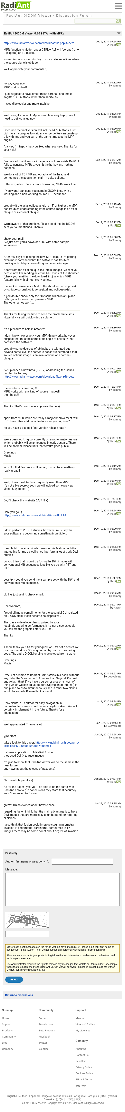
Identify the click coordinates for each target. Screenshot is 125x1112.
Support (6, 1030)
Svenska (49, 1105)
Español (34, 1102)
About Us (81, 1055)
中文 (78, 1105)
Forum (42, 1024)
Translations (46, 1030)
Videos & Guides (85, 1030)
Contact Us (82, 1061)
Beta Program (47, 1036)
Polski (66, 1102)
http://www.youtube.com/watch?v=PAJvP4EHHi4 (35, 515)
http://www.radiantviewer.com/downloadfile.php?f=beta (39, 43)
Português (79, 1102)
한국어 (60, 1105)
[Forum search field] (95, 21)
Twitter (43, 1048)
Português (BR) (96, 1102)
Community (9, 1042)
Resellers (81, 1067)
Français (46, 1102)
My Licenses (83, 1036)
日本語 (70, 1105)
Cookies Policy (84, 1079)
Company (7, 1055)
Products (7, 1036)
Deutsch (22, 1102)
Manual (80, 1024)
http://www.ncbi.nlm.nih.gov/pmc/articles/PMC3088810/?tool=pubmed (41, 744)
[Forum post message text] (62, 892)
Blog (4, 1048)
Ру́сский (112, 1102)
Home (5, 1024)
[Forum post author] (82, 862)
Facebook (44, 1042)
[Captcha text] (27, 940)
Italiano (57, 1102)
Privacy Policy (84, 1073)
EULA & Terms (84, 1085)
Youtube (44, 1055)
